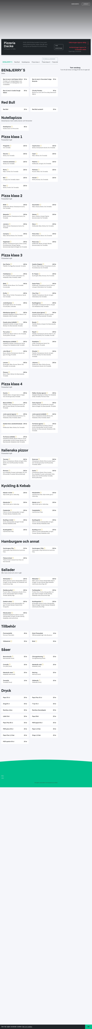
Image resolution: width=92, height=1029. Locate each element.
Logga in (85, 4)
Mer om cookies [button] (27, 1026)
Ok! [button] (88, 1026)
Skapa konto (75, 4)
